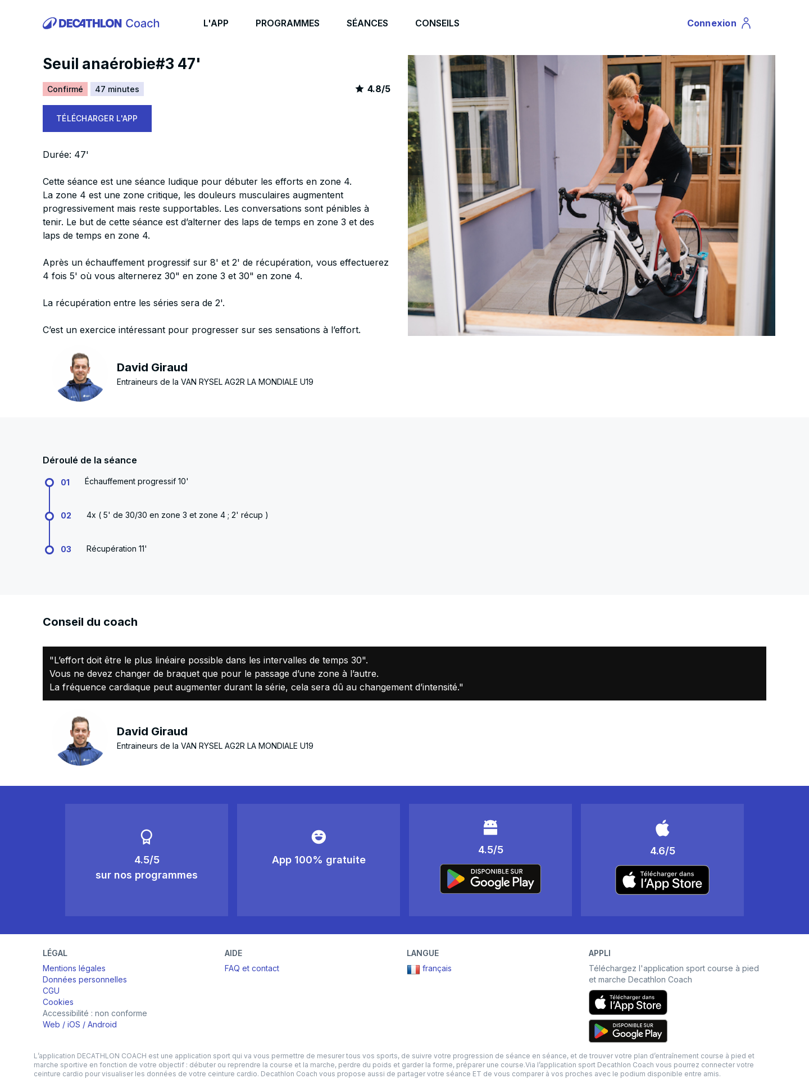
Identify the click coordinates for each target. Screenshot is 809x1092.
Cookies (58, 1002)
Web (51, 1024)
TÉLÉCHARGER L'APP (97, 118)
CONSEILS (437, 23)
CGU (51, 990)
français (429, 969)
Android (102, 1024)
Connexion (720, 24)
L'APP (216, 23)
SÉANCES (367, 23)
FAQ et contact (252, 968)
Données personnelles (85, 979)
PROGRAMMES (288, 23)
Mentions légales (74, 968)
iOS (73, 1024)
